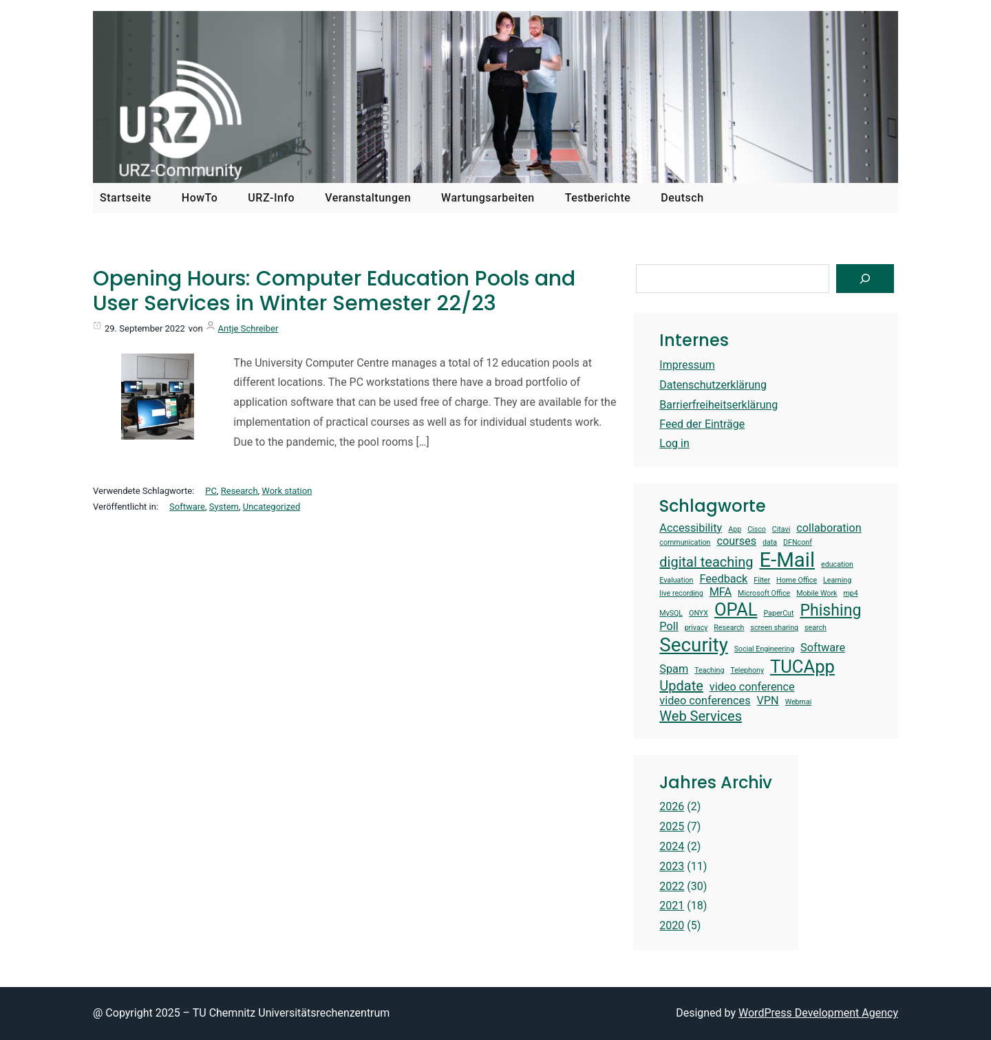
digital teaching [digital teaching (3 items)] (706, 562)
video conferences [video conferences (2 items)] (704, 700)
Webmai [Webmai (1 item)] (798, 702)
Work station (287, 491)
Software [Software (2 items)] (822, 647)
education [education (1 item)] (837, 565)
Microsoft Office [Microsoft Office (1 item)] (764, 593)
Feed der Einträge (702, 424)
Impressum (687, 364)
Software (187, 506)
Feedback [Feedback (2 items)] (723, 578)
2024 (671, 846)
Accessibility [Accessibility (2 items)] (690, 527)
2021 (671, 905)
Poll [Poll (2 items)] (668, 626)
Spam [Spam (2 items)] (673, 668)
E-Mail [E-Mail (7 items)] (787, 560)
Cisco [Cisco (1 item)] (756, 530)
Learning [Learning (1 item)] (837, 580)
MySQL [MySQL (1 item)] (671, 613)
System (224, 506)
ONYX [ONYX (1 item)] (698, 613)
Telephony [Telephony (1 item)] (747, 671)
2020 (671, 925)
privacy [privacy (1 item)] (696, 628)
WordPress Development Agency (818, 1012)
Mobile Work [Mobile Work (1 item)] (816, 593)
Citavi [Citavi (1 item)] (781, 530)
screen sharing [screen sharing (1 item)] (774, 628)
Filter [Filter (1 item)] (762, 580)
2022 (671, 886)
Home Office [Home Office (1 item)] (796, 580)
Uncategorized (271, 506)
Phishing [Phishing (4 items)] (830, 610)
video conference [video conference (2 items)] (752, 686)
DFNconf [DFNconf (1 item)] (797, 543)
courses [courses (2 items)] (736, 541)
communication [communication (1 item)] (684, 543)
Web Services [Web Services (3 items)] (700, 716)
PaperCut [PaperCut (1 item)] (778, 613)
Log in (674, 443)
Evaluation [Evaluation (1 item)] (676, 580)
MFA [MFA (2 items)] (721, 591)
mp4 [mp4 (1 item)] (850, 593)
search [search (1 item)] (815, 628)
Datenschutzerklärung (713, 384)
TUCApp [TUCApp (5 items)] (802, 666)
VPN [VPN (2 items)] (768, 700)
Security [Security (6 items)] (693, 644)
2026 (671, 806)
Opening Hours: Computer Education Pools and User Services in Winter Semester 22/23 (334, 291)
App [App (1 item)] (734, 530)
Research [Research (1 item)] (729, 628)
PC (211, 491)
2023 (671, 866)
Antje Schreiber (248, 328)
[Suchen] (865, 278)
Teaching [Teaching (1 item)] (709, 671)
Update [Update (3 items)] (681, 686)
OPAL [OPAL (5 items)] (736, 609)
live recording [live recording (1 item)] (681, 593)
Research (239, 491)
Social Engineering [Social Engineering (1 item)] (764, 649)
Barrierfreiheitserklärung (718, 404)
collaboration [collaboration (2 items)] (828, 527)
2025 (671, 826)
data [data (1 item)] (770, 543)
